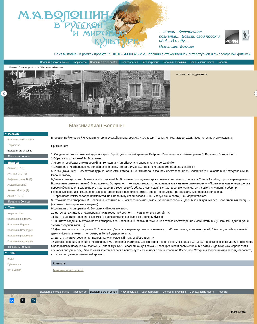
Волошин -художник (174, 62)
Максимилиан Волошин (68, 270)
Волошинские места (202, 62)
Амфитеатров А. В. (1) (20, 179)
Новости (222, 62)
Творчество (80, 62)
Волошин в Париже (18, 224)
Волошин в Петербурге (20, 230)
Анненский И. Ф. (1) (18, 190)
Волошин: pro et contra (103, 62)
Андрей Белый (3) (17, 184)
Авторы (13, 162)
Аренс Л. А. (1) (16, 196)
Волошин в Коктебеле (20, 219)
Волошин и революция (20, 235)
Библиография (150, 62)
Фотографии (14, 269)
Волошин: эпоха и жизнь (54, 62)
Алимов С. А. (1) (17, 168)
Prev (4, 93)
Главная (13, 67)
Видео (11, 258)
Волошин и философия (21, 241)
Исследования (129, 62)
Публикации (14, 264)
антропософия (16, 213)
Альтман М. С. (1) (17, 173)
